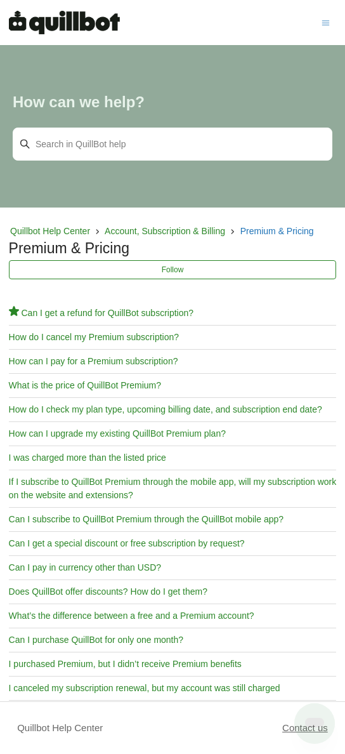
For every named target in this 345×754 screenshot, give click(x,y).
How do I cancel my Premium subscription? (94, 337)
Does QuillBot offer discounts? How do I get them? (108, 591)
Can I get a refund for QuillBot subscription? (107, 313)
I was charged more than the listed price (87, 458)
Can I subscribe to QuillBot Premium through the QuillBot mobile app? (146, 519)
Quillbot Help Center (50, 231)
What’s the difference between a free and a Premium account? (131, 616)
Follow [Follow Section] (173, 269)
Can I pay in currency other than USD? (85, 567)
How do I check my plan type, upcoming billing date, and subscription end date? (165, 409)
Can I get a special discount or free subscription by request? (127, 543)
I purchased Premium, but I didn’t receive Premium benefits (125, 664)
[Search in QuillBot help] (172, 144)
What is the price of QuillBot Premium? (85, 385)
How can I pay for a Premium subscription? (93, 361)
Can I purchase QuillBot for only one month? (96, 640)
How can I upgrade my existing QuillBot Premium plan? (117, 433)
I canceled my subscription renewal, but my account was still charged (144, 688)
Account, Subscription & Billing (165, 231)
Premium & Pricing (277, 231)
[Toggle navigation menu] (326, 22)
